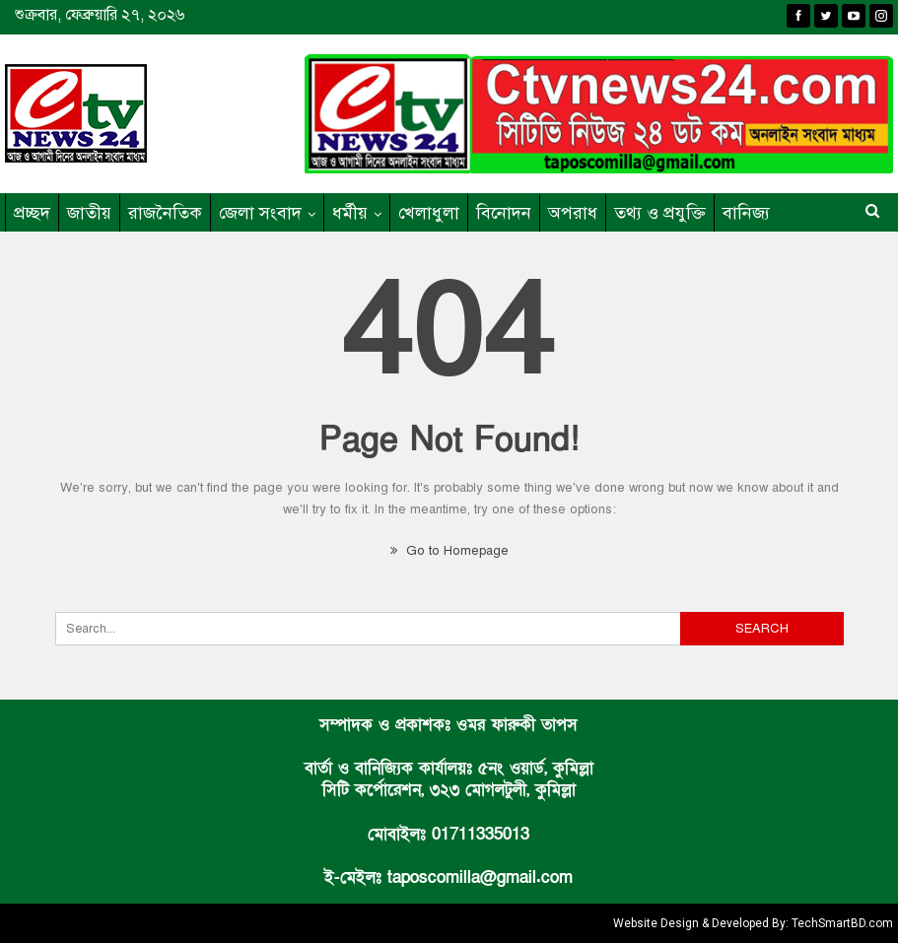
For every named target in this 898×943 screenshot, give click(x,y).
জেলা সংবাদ (260, 213)
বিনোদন (503, 213)
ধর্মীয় (350, 213)
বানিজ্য (746, 213)
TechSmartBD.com (842, 923)
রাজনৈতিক (165, 213)
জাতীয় (89, 213)
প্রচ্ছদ (32, 213)
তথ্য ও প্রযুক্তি (660, 213)
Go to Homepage (449, 551)
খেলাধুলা (428, 213)
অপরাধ (572, 213)
